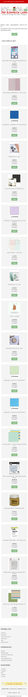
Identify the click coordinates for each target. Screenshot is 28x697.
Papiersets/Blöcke (14, 24)
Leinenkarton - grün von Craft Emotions (14, 380)
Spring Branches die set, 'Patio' (14, 348)
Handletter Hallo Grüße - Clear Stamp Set (14, 540)
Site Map (9, 692)
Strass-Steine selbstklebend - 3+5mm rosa (14, 92)
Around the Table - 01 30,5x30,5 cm (14, 188)
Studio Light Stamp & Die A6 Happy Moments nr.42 (14, 61)
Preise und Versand (6, 636)
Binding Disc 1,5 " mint (14, 284)
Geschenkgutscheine (6, 658)
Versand (15, 67)
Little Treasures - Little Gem (14, 252)
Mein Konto (4, 656)
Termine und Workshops (7, 654)
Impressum (3, 634)
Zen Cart (24, 688)
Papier (7, 24)
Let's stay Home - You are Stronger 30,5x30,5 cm (14, 445)
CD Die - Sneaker (14, 316)
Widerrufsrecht (4, 642)
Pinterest (3, 674)
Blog (2, 672)
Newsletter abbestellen (6, 660)
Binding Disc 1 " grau (14, 156)
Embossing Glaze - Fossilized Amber (14, 508)
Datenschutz (4, 638)
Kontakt (3, 651)
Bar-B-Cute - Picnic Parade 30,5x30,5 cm (14, 604)
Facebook (3, 669)
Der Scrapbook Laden (13, 688)
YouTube (3, 676)
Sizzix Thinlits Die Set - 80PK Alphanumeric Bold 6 (14, 477)
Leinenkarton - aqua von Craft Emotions (14, 412)
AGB (2, 640)
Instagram (3, 670)
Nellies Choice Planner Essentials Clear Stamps (14, 573)
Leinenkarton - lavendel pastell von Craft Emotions (14, 221)
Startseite (2, 24)
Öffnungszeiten (4, 652)
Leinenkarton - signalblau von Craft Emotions (14, 124)
